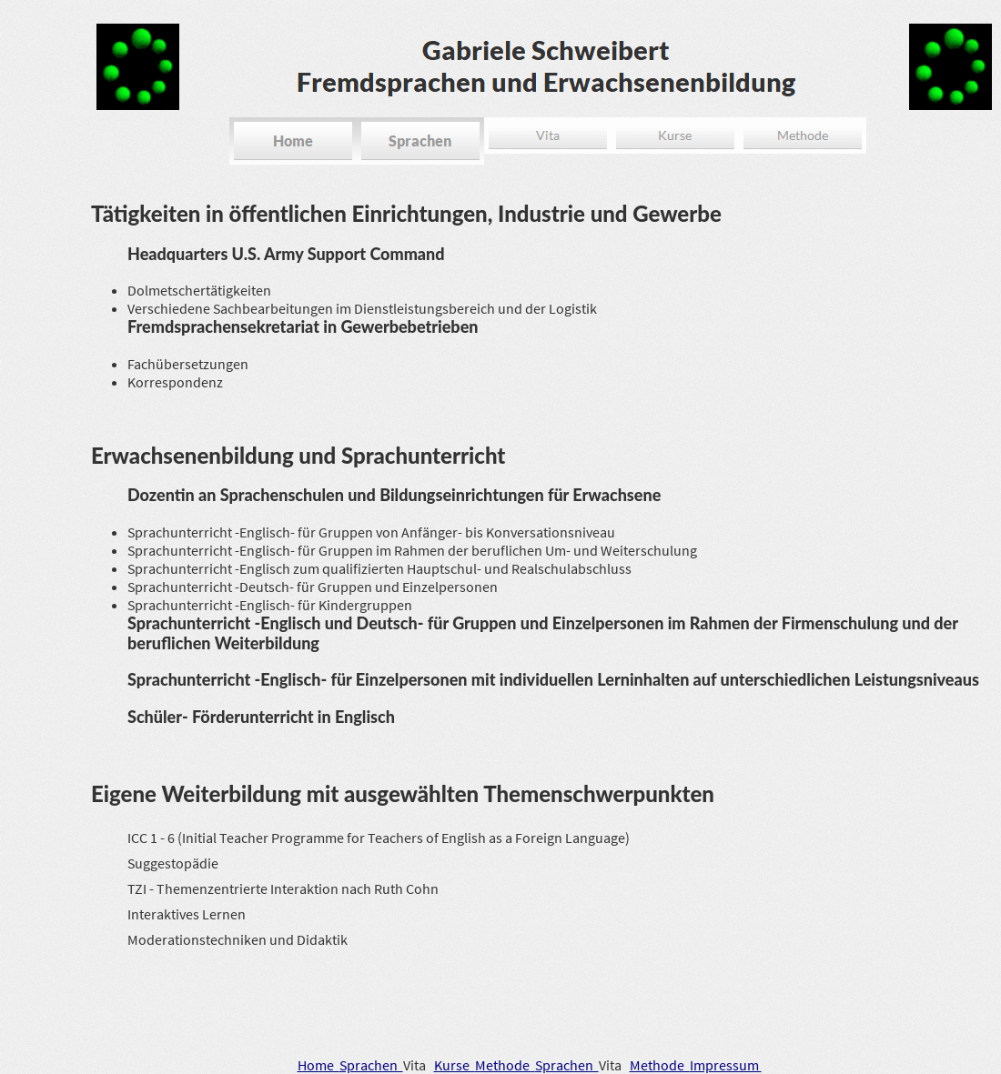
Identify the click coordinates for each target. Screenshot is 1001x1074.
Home (318, 1065)
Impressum (726, 1065)
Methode (505, 1065)
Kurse (454, 1065)
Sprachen (371, 1065)
